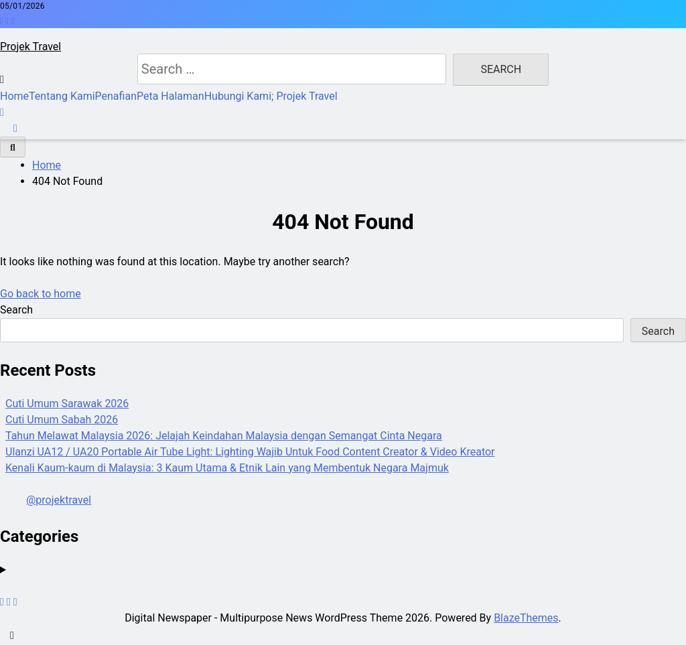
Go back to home (40, 293)
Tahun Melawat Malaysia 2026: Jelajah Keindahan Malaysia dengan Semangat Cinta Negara (223, 435)
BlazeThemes (526, 618)
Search (16, 309)
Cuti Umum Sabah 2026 (61, 419)
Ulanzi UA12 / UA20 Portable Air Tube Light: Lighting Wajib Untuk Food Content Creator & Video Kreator (250, 451)
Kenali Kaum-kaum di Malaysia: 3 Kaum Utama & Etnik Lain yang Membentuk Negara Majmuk (227, 467)
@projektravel (58, 500)
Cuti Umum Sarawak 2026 (67, 403)
